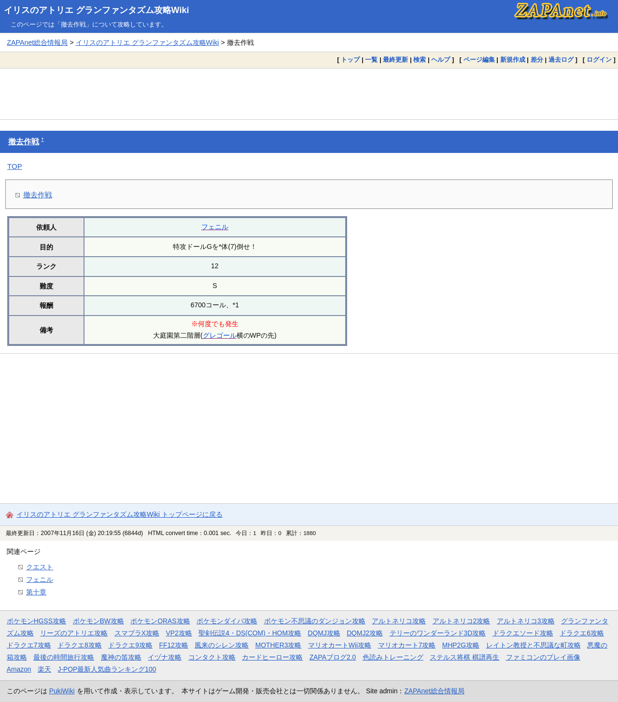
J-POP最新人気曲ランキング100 (107, 669)
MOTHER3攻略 (278, 645)
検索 (419, 59)
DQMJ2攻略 (365, 633)
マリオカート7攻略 (407, 645)
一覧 (371, 59)
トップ (350, 59)
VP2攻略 (179, 633)
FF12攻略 (173, 645)
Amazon (19, 669)
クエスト (39, 567)
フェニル (214, 227)
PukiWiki (62, 691)
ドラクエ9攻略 (130, 645)
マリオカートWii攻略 (339, 645)
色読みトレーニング (393, 657)
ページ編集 (479, 59)
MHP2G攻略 (460, 645)
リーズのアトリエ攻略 (74, 633)
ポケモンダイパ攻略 (227, 621)
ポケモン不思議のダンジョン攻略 (314, 621)
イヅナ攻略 (165, 657)
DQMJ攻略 (324, 633)
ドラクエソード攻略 (522, 633)
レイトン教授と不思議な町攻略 (533, 645)
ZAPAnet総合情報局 (37, 42)
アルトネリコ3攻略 (526, 621)
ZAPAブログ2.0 (332, 657)
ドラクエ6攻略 (582, 633)
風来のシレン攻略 (222, 645)
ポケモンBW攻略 (98, 621)
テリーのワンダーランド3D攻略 (438, 633)
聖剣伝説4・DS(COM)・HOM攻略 (249, 633)
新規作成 (512, 59)
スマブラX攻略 (136, 633)
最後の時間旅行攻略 (63, 657)
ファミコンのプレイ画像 (543, 657)
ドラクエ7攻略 (29, 645)
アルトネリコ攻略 (399, 621)
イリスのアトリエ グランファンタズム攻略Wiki (96, 10)
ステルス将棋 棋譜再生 (464, 657)
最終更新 (395, 59)
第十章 (36, 592)
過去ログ (561, 59)
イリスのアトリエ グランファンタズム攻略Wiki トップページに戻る (119, 514)
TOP (14, 166)
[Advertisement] (309, 93)
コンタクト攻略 (212, 657)
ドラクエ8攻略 (79, 645)
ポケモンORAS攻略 (160, 621)
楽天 (44, 669)
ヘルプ (440, 59)
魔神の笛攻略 (121, 657)
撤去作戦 (23, 142)
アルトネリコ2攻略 (462, 621)
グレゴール (220, 335)
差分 (537, 59)
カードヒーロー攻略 (272, 657)
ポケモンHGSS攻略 (36, 621)
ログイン (599, 59)
